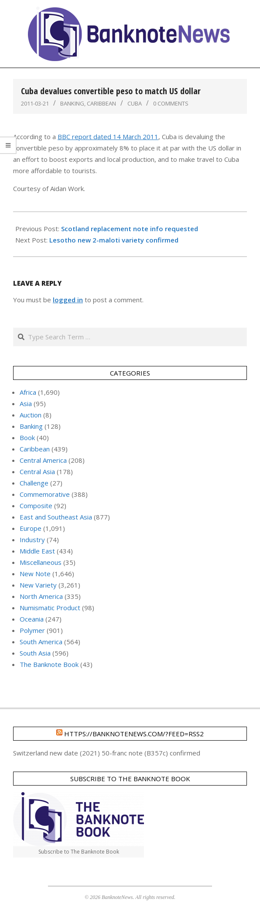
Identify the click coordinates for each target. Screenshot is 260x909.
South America (41, 641)
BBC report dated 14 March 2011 (108, 136)
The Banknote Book (49, 664)
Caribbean (101, 103)
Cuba (134, 103)
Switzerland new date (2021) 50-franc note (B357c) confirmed (106, 752)
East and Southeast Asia (56, 517)
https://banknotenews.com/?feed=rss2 (134, 733)
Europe (30, 528)
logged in (68, 299)
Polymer (32, 630)
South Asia (35, 653)
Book (27, 437)
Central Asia (37, 471)
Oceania (32, 619)
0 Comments (170, 103)
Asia (26, 403)
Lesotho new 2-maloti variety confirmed (113, 240)
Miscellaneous (41, 562)
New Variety (38, 585)
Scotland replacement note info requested (129, 228)
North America (41, 596)
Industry (32, 539)
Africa (28, 392)
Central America (43, 460)
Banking (72, 103)
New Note (35, 573)
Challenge (34, 482)
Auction (30, 414)
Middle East (37, 551)
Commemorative (45, 494)
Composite (36, 505)
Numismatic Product (50, 607)
